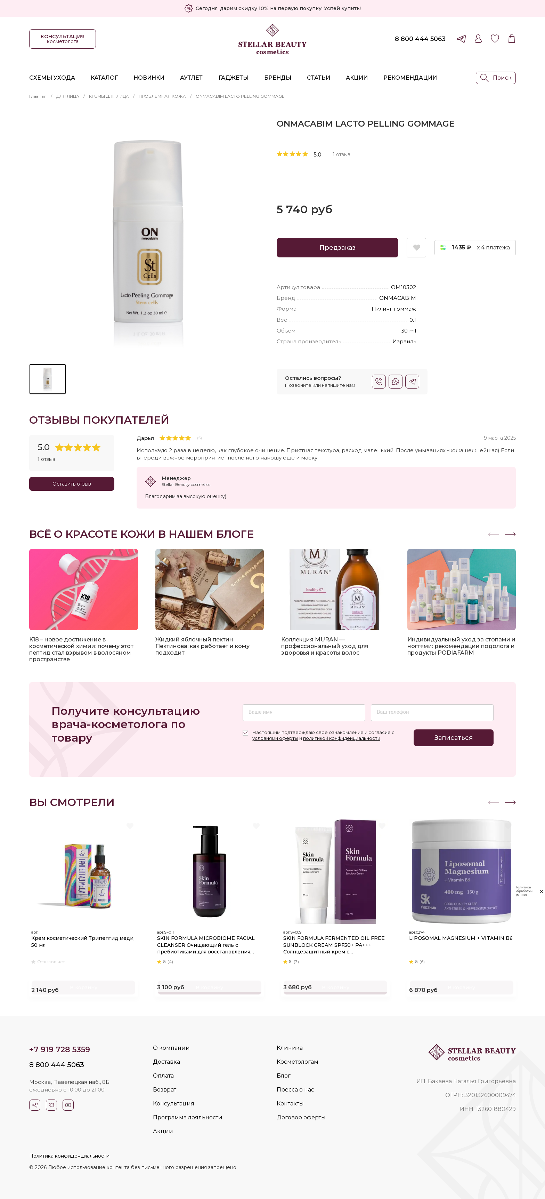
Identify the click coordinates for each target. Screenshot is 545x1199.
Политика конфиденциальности (69, 1156)
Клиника (290, 1048)
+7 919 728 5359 (59, 1049)
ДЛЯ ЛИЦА (67, 96)
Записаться (453, 738)
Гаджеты (234, 77)
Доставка (166, 1061)
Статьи (318, 77)
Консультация (173, 1103)
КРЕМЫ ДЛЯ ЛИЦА (109, 96)
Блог (284, 1075)
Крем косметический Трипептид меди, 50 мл (78, 938)
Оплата (163, 1075)
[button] (510, 534)
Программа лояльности (187, 1117)
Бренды (277, 77)
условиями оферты (275, 738)
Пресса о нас (295, 1089)
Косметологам (297, 1061)
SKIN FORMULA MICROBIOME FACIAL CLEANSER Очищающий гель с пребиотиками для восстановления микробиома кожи (209, 942)
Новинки (148, 77)
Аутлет (191, 77)
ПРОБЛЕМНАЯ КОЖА (162, 96)
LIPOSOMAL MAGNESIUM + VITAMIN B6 (460, 938)
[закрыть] (541, 891)
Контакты (290, 1103)
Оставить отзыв (71, 484)
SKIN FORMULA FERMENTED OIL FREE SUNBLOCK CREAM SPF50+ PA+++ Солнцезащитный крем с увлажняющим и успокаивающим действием (331, 942)
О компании (171, 1048)
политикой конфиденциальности (341, 738)
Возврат (164, 1089)
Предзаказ (337, 247)
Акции (357, 77)
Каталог (104, 77)
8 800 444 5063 (420, 39)
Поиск (496, 78)
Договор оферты (301, 1117)
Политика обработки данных (523, 891)
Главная (38, 96)
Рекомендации (410, 77)
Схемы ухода (52, 77)
